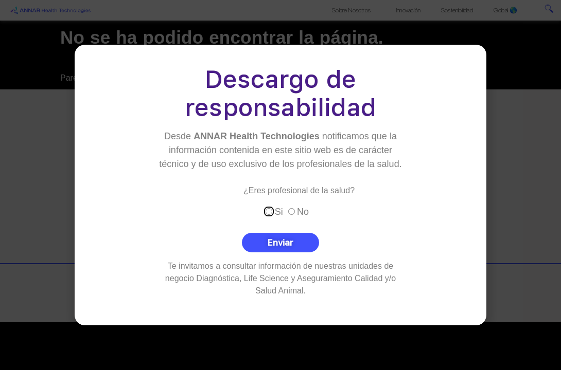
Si (279, 211)
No (303, 211)
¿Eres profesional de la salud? (299, 190)
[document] (280, 185)
